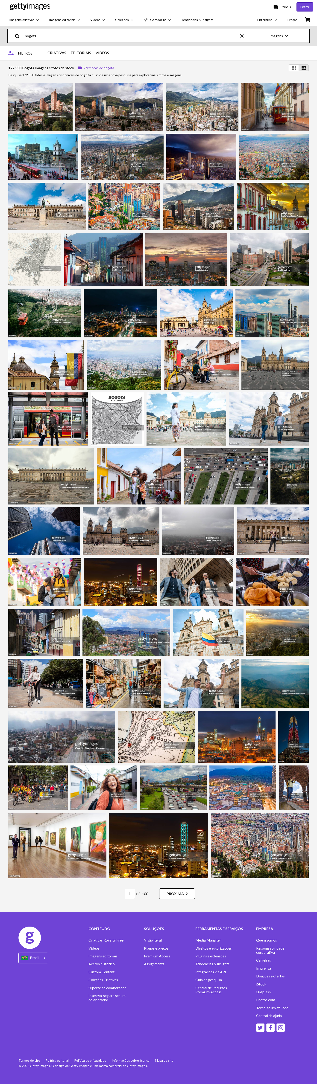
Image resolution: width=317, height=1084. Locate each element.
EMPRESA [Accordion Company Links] (264, 929)
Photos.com (265, 1000)
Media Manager (208, 940)
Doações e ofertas (270, 976)
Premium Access (157, 956)
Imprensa (263, 968)
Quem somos (266, 940)
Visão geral (153, 940)
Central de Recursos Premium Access (211, 990)
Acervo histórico (101, 964)
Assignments (154, 964)
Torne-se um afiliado (272, 1008)
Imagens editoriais (102, 956)
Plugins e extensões (210, 956)
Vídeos (94, 948)
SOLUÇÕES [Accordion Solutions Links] (154, 929)
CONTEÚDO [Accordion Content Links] (99, 929)
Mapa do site (164, 1060)
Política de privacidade (90, 1060)
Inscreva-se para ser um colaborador (107, 998)
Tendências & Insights (212, 964)
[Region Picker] (33, 958)
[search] (19, 36)
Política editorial (57, 1060)
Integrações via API (210, 972)
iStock (261, 984)
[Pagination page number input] (129, 893)
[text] (131, 36)
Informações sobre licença (131, 1060)
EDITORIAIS (81, 53)
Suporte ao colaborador (107, 988)
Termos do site (29, 1060)
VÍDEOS (102, 53)
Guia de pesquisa (208, 980)
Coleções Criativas (103, 980)
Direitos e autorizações (213, 948)
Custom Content (101, 972)
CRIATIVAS (56, 53)
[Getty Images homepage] (30, 7)
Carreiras (263, 960)
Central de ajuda (269, 1016)
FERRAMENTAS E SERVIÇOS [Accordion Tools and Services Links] (219, 929)
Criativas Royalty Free (105, 940)
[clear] (244, 36)
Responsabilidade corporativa (270, 950)
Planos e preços (156, 948)
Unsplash (263, 992)
